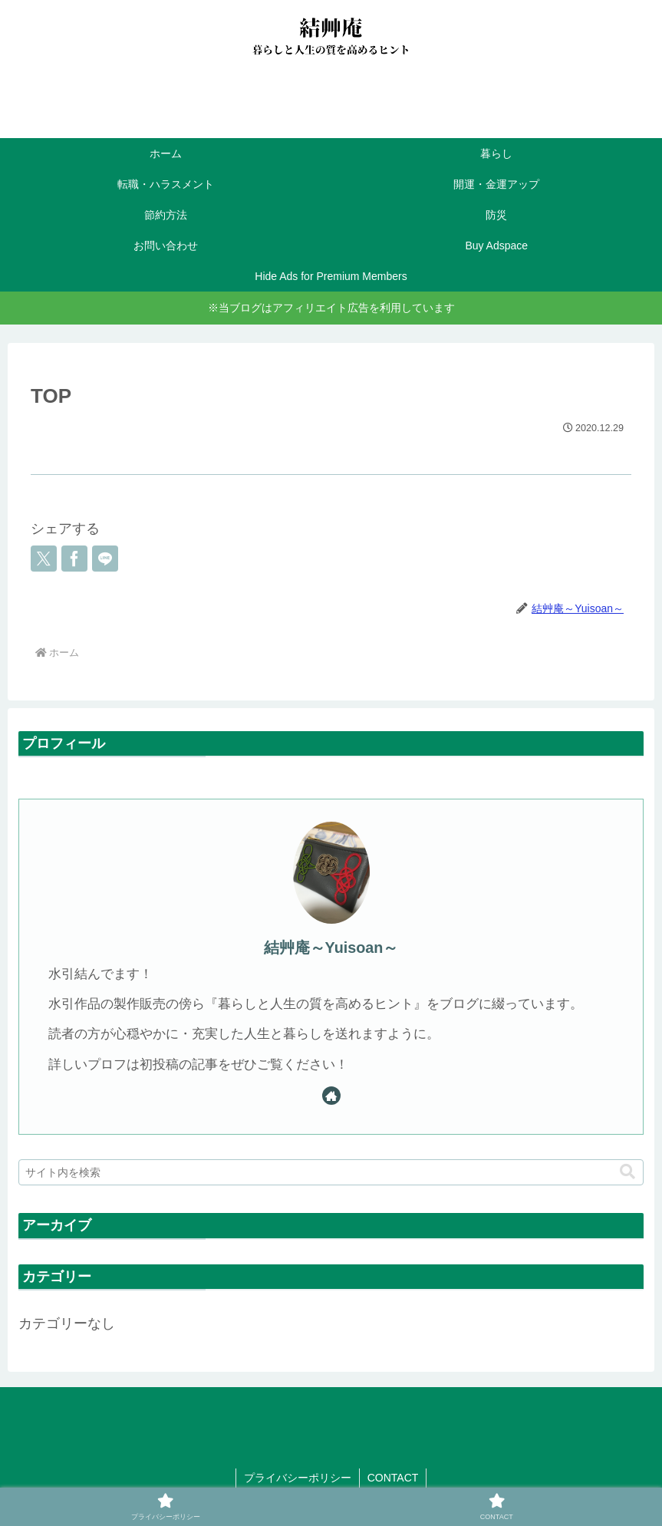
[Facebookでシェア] (74, 558)
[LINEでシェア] (105, 558)
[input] (331, 1172)
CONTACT (393, 1478)
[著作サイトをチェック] (331, 1095)
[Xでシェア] (44, 558)
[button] (627, 1172)
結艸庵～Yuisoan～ (331, 947)
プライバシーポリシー (297, 1478)
